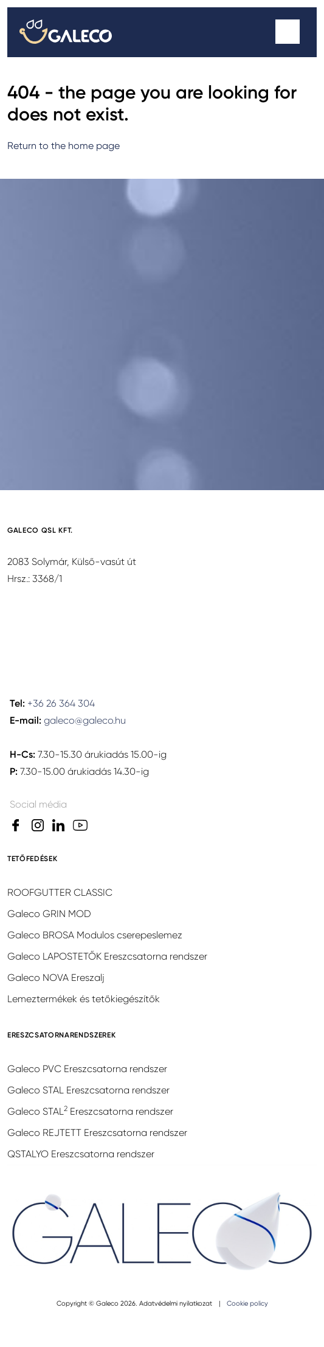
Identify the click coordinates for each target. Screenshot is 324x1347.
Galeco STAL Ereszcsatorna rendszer (88, 1090)
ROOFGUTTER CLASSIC (59, 892)
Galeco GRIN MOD (49, 913)
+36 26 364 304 (61, 703)
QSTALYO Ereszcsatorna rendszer (80, 1154)
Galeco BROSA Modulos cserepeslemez (94, 935)
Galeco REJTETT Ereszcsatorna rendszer (97, 1132)
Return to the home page (63, 145)
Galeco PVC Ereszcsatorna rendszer (87, 1069)
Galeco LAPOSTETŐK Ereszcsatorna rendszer (107, 956)
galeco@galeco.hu (85, 720)
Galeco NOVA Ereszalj (56, 977)
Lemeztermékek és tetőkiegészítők (83, 999)
